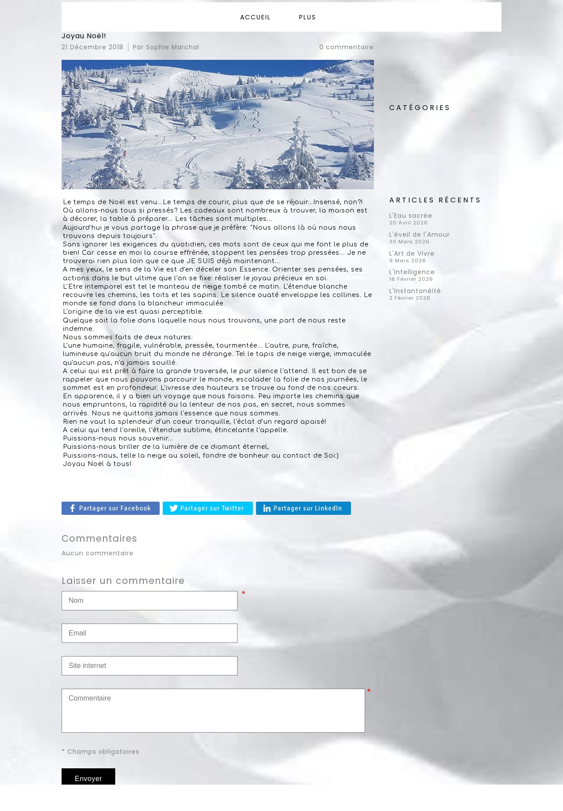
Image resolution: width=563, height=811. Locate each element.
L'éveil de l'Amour (419, 234)
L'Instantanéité (415, 290)
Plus (307, 17)
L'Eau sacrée (410, 215)
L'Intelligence (412, 272)
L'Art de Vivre (412, 253)
